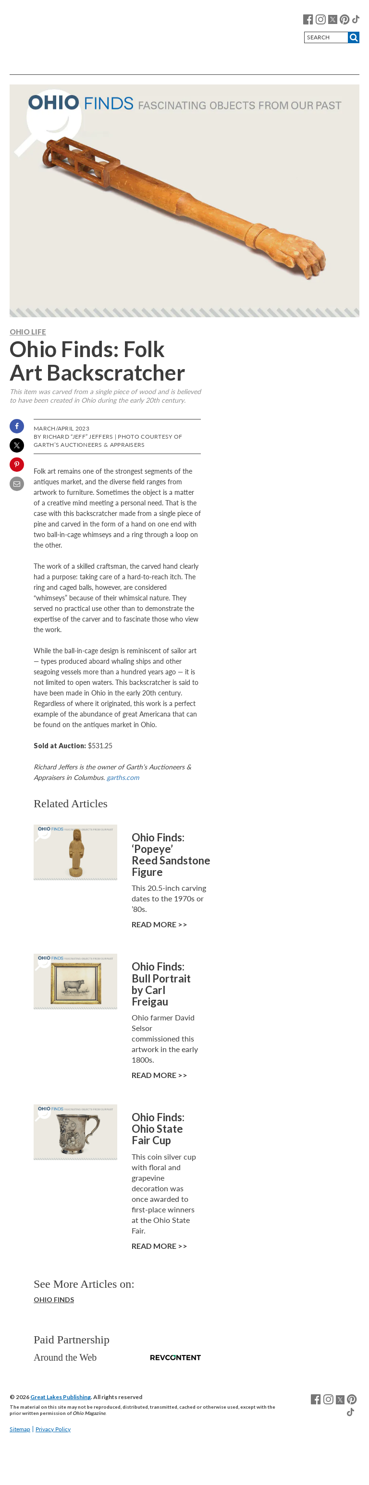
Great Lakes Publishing (60, 1397)
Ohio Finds (54, 1299)
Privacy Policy (53, 1429)
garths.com (123, 777)
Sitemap (20, 1429)
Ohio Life (28, 331)
